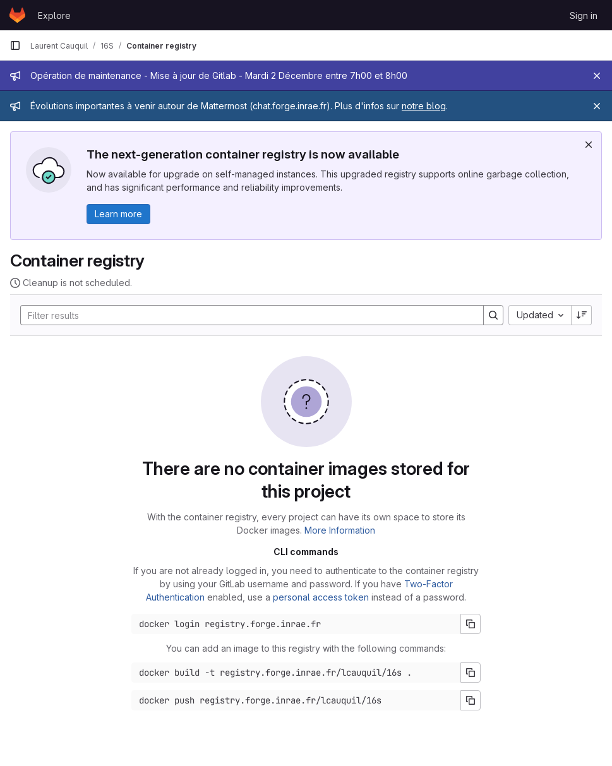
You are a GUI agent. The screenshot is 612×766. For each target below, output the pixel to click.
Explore (54, 15)
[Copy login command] (470, 624)
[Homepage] (17, 15)
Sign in (583, 15)
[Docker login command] (296, 624)
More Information (339, 530)
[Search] (246, 315)
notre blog (424, 105)
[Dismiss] (588, 144)
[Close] (596, 75)
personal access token (321, 597)
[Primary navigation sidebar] (15, 45)
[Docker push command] (296, 700)
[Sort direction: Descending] (582, 315)
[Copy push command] (470, 700)
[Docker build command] (296, 672)
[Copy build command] (470, 672)
